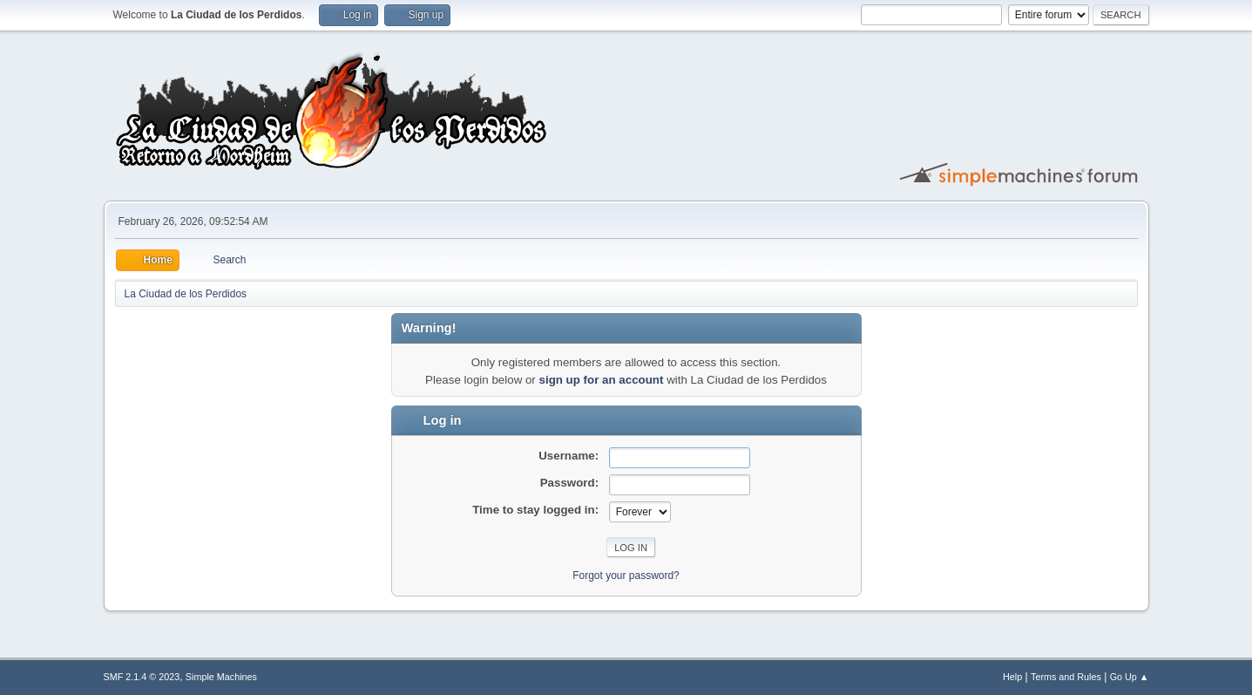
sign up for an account (601, 379)
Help (1012, 676)
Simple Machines (221, 676)
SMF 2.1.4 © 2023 (142, 676)
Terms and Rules (1066, 676)
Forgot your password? (626, 575)
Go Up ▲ (1129, 676)
